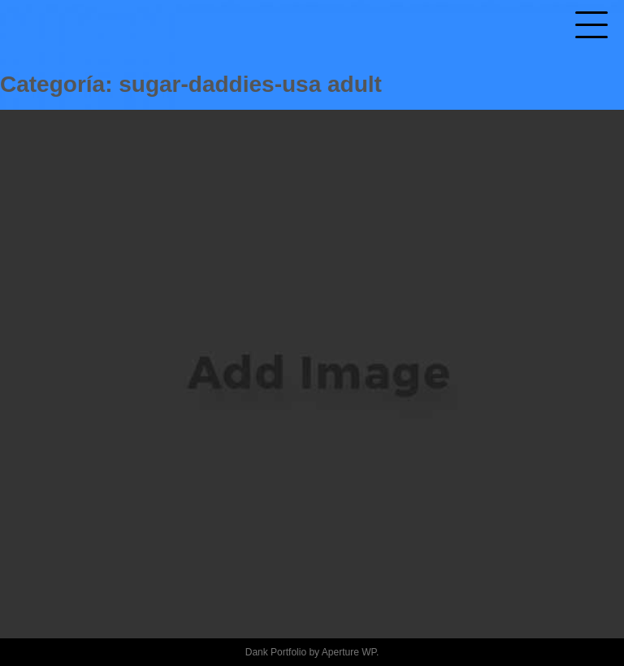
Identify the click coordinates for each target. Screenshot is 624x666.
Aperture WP (349, 652)
